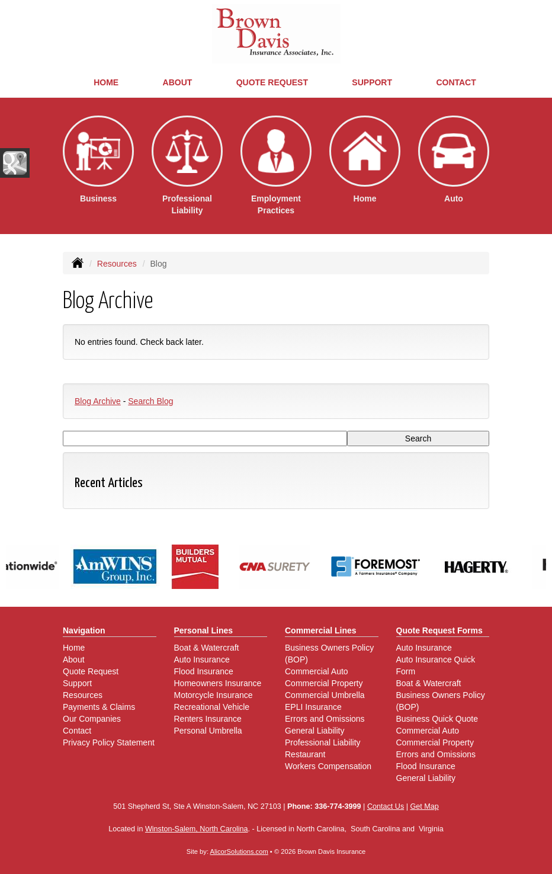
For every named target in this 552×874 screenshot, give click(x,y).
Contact (456, 82)
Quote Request (90, 671)
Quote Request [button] (272, 82)
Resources (117, 263)
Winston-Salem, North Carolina (196, 829)
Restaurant (305, 754)
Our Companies (92, 718)
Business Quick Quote (437, 718)
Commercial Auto (316, 671)
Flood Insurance (203, 671)
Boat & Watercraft (206, 647)
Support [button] (372, 82)
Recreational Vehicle (212, 707)
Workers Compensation (328, 766)
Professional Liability (323, 742)
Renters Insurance (208, 718)
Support (77, 683)
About (177, 82)
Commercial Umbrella (325, 695)
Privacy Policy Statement (109, 742)
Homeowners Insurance (218, 683)
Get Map (424, 806)
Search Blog (150, 401)
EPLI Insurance (313, 707)
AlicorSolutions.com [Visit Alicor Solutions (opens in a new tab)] (239, 851)
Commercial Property (323, 683)
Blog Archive (98, 401)
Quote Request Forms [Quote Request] (439, 630)
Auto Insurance (202, 659)
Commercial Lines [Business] (321, 630)
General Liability (314, 730)
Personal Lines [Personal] (203, 630)
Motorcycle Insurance (213, 695)
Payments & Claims (99, 707)
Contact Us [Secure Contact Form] (385, 806)
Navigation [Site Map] (84, 630)
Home (106, 82)
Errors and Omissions (325, 718)
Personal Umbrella (208, 730)
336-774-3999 (337, 806)
